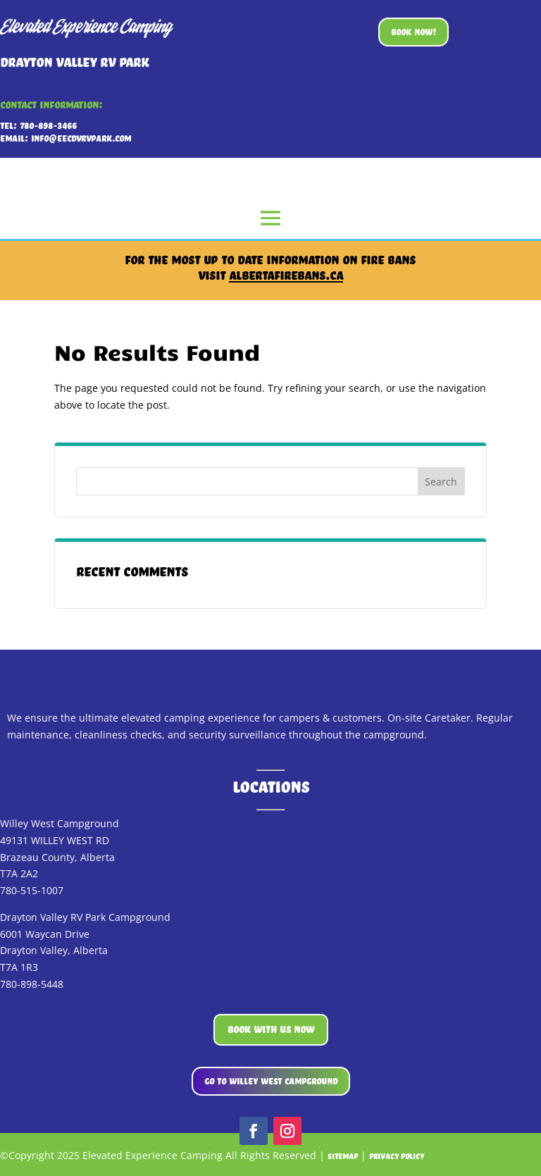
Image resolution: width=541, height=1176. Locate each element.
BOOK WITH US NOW (271, 1029)
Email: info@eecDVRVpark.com (65, 138)
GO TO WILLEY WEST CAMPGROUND (270, 1081)
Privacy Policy (396, 1156)
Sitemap (343, 1156)
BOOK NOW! (413, 31)
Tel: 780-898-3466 (38, 125)
